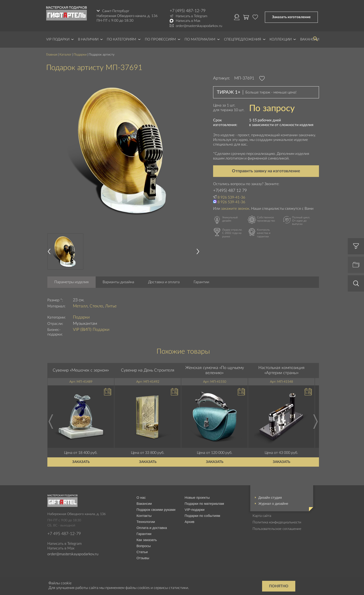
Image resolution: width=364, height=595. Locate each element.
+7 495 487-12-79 (64, 534)
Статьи (142, 552)
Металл (80, 306)
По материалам (200, 39)
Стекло (96, 306)
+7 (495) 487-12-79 (187, 11)
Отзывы (142, 558)
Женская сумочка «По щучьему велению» (214, 370)
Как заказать (146, 540)
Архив (189, 522)
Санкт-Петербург (115, 11)
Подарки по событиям (202, 516)
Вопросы (143, 546)
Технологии (145, 522)
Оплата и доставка (151, 528)
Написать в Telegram (191, 16)
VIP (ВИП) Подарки (91, 330)
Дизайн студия (270, 497)
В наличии (88, 39)
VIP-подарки (195, 510)
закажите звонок (235, 208)
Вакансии (144, 503)
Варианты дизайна (118, 282)
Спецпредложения (242, 39)
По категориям (121, 39)
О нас (141, 497)
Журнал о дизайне (273, 503)
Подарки (80, 54)
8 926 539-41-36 (231, 197)
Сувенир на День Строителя (147, 370)
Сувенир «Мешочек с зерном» (81, 370)
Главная (51, 54)
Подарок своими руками (156, 510)
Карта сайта (262, 516)
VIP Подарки (57, 39)
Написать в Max (188, 21)
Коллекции (281, 39)
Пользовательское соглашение (277, 529)
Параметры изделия (71, 282)
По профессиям (160, 39)
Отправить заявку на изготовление (266, 171)
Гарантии (201, 282)
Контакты (144, 516)
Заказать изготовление (291, 17)
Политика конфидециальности (277, 522)
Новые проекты (197, 497)
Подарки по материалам (204, 503)
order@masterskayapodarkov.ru (199, 26)
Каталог (65, 54)
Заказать (81, 462)
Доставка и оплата (164, 282)
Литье (111, 306)
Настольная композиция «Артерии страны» (281, 370)
